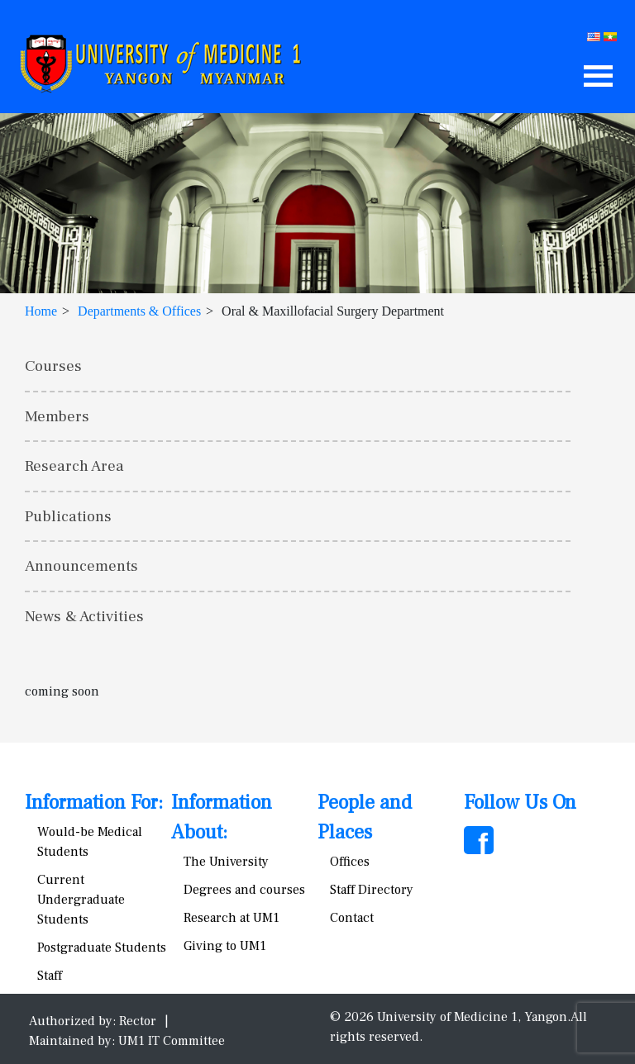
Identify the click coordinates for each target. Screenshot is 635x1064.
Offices (350, 861)
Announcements (81, 566)
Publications (68, 516)
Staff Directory (371, 889)
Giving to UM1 (225, 946)
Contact (352, 918)
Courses (53, 366)
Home (41, 311)
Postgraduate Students (101, 947)
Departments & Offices (139, 311)
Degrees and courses (244, 889)
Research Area (74, 466)
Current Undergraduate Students (81, 900)
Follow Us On (520, 802)
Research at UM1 (231, 918)
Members (57, 416)
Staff (49, 975)
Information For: (94, 802)
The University (226, 861)
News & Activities (84, 616)
